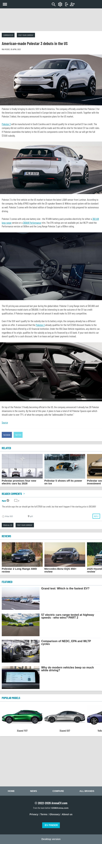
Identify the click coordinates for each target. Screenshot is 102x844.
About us (67, 814)
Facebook (6, 435)
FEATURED (7, 581)
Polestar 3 (6, 124)
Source (5, 422)
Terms (43, 814)
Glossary (54, 814)
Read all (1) (7, 525)
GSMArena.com (59, 808)
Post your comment (25, 35)
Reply (96, 516)
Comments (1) (8, 35)
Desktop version (51, 839)
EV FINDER (51, 825)
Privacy (34, 814)
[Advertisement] (51, 19)
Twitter (18, 435)
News (33, 791)
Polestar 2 (40, 324)
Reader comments (14, 493)
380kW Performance (32, 222)
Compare (58, 791)
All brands (86, 791)
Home (11, 791)
